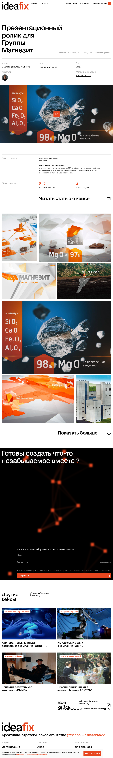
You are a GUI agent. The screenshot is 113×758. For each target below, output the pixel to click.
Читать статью (83, 75)
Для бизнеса (83, 747)
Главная (62, 53)
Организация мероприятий (11, 748)
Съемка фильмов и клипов (16, 67)
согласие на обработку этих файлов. (31, 755)
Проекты (72, 53)
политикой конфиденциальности (65, 570)
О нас (40, 747)
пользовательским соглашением (96, 570)
